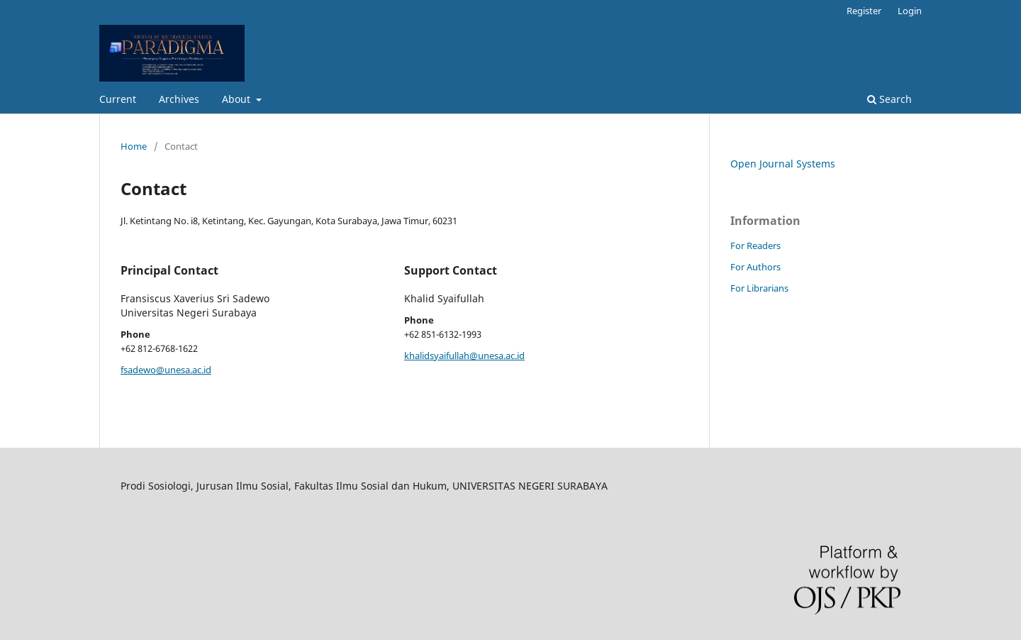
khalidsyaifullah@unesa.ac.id (464, 355)
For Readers (755, 245)
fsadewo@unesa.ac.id (166, 369)
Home (134, 146)
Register (864, 10)
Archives (179, 99)
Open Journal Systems (782, 163)
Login (910, 10)
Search (889, 99)
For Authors (755, 266)
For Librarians (759, 288)
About (237, 99)
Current (117, 99)
